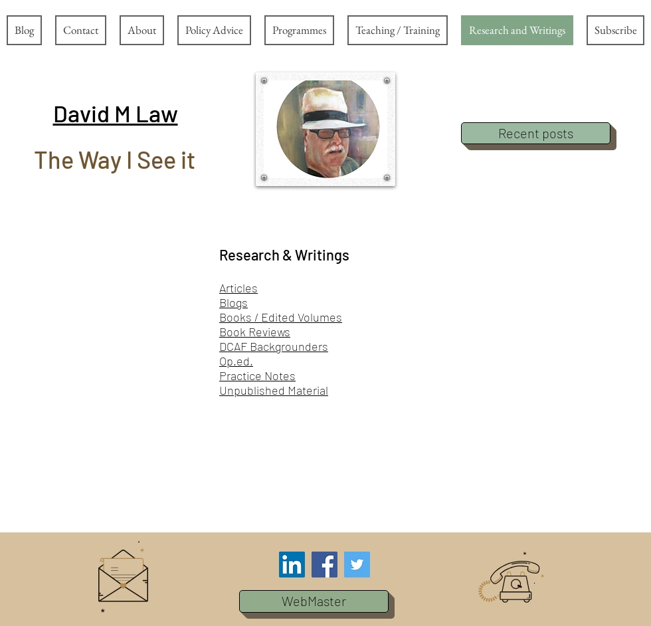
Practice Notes (257, 375)
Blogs (233, 302)
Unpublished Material (273, 390)
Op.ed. (236, 361)
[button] (115, 113)
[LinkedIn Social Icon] (292, 564)
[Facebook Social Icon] (324, 564)
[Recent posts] (535, 133)
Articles (238, 287)
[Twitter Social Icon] (357, 564)
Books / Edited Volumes (280, 317)
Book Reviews (254, 331)
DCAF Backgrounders (273, 346)
